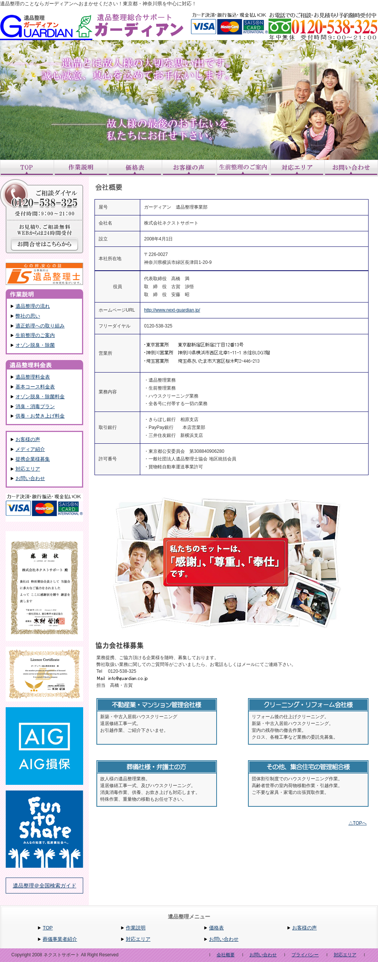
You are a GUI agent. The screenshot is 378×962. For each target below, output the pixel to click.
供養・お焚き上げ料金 (40, 416)
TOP (48, 928)
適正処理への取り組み (40, 326)
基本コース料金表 (35, 387)
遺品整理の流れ (32, 306)
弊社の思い (27, 316)
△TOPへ (358, 823)
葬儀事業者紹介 (60, 939)
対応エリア (27, 469)
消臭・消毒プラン (35, 406)
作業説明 (136, 928)
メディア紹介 (30, 449)
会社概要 (226, 954)
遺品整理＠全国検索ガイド (44, 885)
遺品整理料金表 (32, 377)
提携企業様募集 (32, 459)
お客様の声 (27, 439)
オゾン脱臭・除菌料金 (40, 396)
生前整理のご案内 (35, 335)
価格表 (216, 928)
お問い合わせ (30, 478)
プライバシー (305, 954)
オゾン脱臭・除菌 (35, 345)
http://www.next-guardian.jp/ (172, 310)
